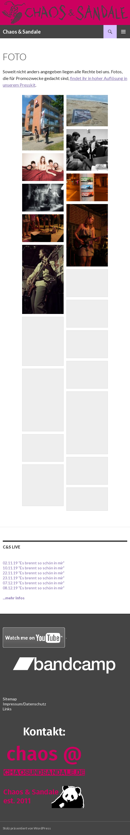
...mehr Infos (14, 597)
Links (7, 708)
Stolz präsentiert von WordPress (27, 828)
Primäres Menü (123, 31)
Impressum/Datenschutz (24, 703)
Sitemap (10, 698)
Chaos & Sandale (22, 32)
